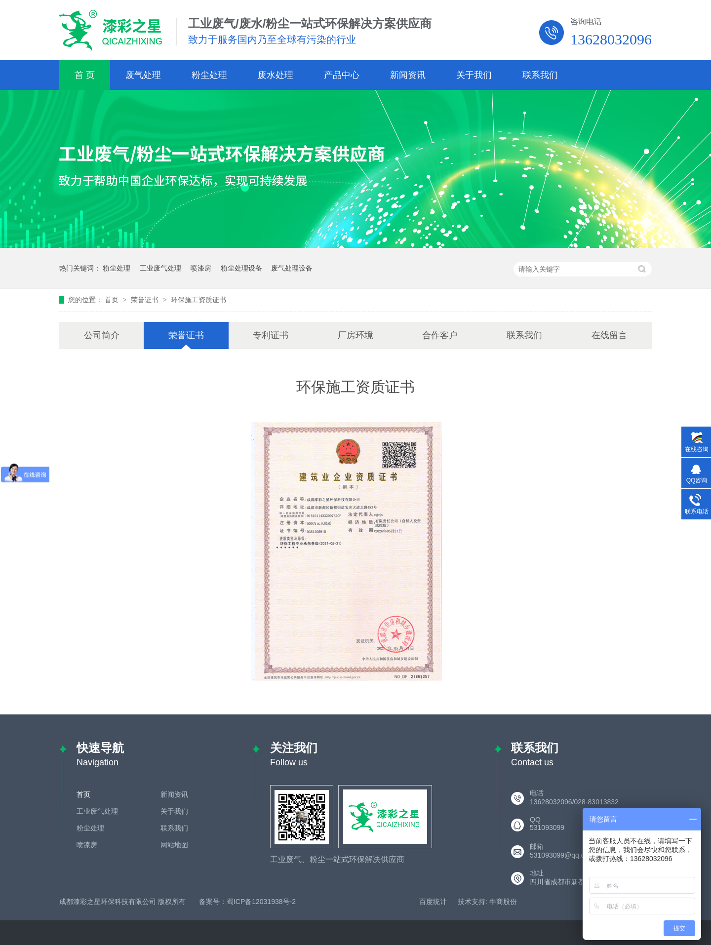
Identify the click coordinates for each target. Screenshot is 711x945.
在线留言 (609, 335)
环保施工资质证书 (198, 300)
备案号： (213, 901)
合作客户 (440, 335)
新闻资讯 (408, 75)
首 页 (85, 75)
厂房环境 (355, 335)
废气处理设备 (292, 268)
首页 (112, 300)
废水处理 (275, 75)
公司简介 (101, 335)
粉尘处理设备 (241, 268)
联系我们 (540, 75)
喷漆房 (201, 268)
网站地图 (174, 845)
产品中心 (341, 75)
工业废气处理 (160, 268)
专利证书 (270, 335)
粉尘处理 (209, 75)
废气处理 (143, 75)
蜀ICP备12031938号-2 (261, 901)
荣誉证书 (145, 300)
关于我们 (474, 75)
